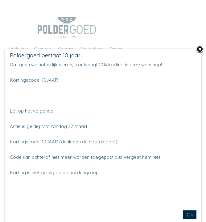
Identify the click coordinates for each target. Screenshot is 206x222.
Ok (190, 215)
